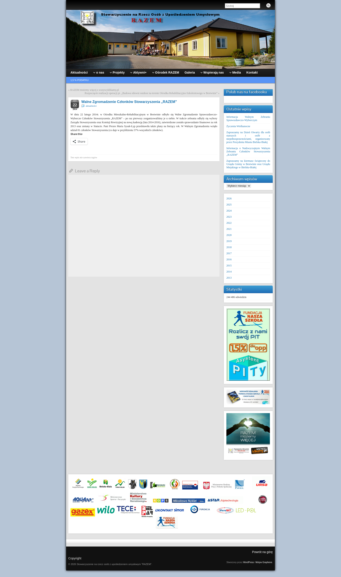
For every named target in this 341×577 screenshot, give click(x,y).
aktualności (91, 105)
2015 (229, 265)
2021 (229, 228)
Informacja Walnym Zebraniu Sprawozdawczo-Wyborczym (248, 118)
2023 (229, 216)
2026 (229, 198)
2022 (229, 222)
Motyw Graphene (264, 562)
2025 (229, 204)
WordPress (248, 562)
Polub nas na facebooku (246, 91)
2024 (229, 210)
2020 (229, 235)
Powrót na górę (262, 552)
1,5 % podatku (79, 80)
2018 (229, 247)
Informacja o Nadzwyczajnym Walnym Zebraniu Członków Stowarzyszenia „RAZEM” (248, 151)
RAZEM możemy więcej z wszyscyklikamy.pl (94, 89)
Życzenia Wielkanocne (238, 126)
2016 (229, 259)
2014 (229, 271)
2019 (229, 241)
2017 (229, 253)
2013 (229, 277)
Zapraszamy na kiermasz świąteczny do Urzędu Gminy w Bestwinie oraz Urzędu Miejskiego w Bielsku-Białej (248, 164)
